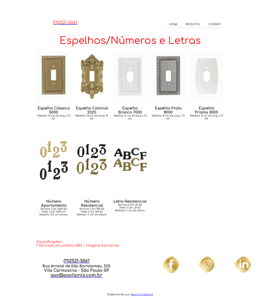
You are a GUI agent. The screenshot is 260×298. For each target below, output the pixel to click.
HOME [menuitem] (173, 24)
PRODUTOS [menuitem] (193, 24)
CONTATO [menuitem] (214, 24)
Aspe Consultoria (142, 294)
